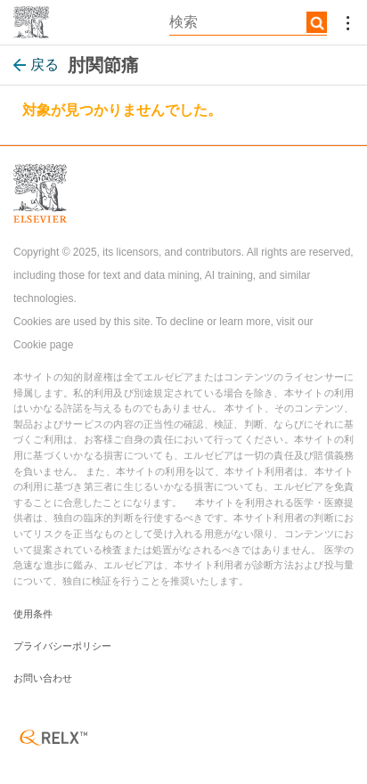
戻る (36, 64)
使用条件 (33, 613)
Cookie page (43, 345)
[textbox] (248, 22)
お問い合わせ (42, 678)
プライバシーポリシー (62, 646)
